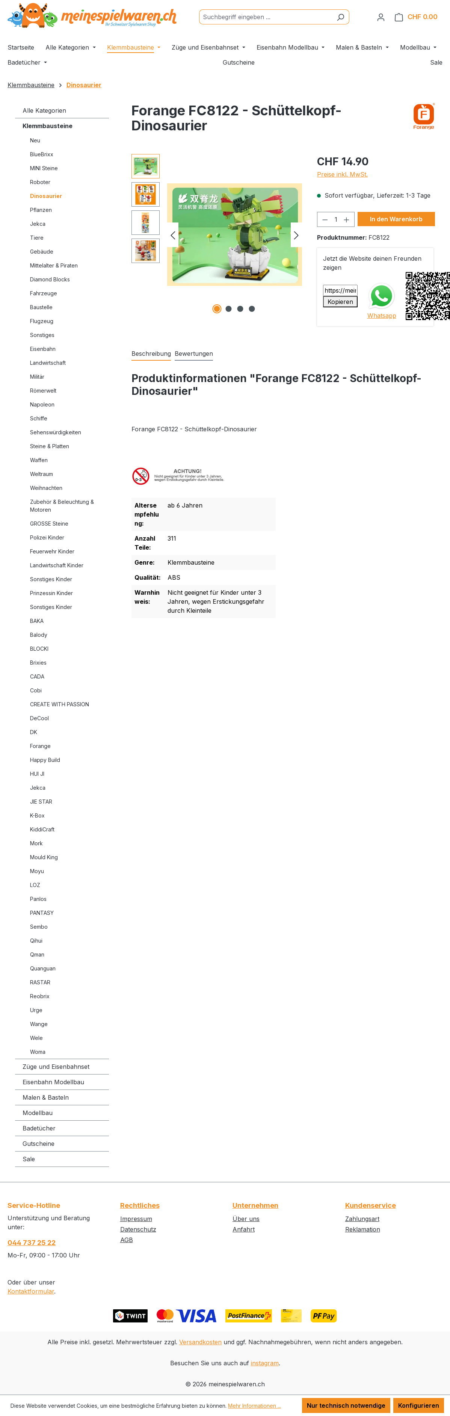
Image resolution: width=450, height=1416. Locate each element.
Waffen (39, 460)
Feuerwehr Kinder (52, 551)
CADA (37, 676)
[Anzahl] (335, 219)
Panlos (38, 899)
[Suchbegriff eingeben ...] (265, 16)
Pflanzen (41, 210)
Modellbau (38, 1113)
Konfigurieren (418, 1405)
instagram (265, 1363)
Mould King (44, 857)
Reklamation (362, 1229)
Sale (29, 1159)
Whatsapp (381, 315)
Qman (37, 954)
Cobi (36, 690)
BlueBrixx (41, 154)
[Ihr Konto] (381, 16)
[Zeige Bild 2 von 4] (229, 309)
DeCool (39, 718)
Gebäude (41, 251)
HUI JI (37, 774)
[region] (217, 235)
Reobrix (40, 996)
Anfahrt (244, 1229)
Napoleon (42, 404)
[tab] (151, 354)
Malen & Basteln (46, 1097)
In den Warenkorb (396, 219)
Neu (35, 140)
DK (33, 732)
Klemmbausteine (47, 126)
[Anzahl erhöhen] (347, 219)
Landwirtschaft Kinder (56, 565)
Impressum (136, 1219)
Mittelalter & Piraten (54, 265)
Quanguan (43, 968)
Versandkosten (200, 1342)
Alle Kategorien (44, 110)
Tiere (37, 237)
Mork (36, 843)
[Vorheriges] (172, 234)
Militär (37, 376)
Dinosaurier (46, 196)
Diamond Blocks (50, 279)
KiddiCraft (42, 829)
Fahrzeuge (43, 293)
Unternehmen (255, 1205)
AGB (126, 1240)
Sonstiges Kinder (51, 579)
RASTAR (40, 982)
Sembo (39, 926)
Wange (39, 1024)
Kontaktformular (31, 1291)
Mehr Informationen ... (254, 1405)
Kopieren (340, 301)
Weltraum (41, 474)
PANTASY (42, 913)
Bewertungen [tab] (194, 353)
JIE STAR (41, 801)
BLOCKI (39, 648)
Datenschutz (138, 1229)
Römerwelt (43, 390)
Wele (36, 1038)
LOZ (35, 885)
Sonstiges (42, 335)
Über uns (246, 1219)
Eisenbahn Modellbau (53, 1082)
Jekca (37, 224)
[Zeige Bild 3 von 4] (240, 309)
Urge (36, 1010)
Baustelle (41, 307)
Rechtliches (140, 1205)
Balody (38, 635)
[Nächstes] (296, 234)
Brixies (38, 662)
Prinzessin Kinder (51, 593)
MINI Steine (44, 168)
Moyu (37, 871)
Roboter (40, 182)
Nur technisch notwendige (346, 1405)
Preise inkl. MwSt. (342, 174)
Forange (40, 746)
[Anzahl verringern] (325, 219)
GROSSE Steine (49, 523)
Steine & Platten (49, 446)
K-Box (37, 815)
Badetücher (39, 1128)
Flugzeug (41, 321)
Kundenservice (370, 1205)
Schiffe (38, 418)
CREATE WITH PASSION (59, 704)
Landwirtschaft (48, 363)
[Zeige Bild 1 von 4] (217, 309)
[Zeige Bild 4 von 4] (252, 309)
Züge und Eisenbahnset (56, 1066)
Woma (37, 1052)
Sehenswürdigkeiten (55, 432)
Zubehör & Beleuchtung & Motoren (62, 506)
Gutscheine (38, 1143)
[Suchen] (340, 16)
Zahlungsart (362, 1219)
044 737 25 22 (32, 1243)
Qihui (36, 940)
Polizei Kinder (47, 537)
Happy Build (45, 760)
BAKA (37, 621)
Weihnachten (46, 488)
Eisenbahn (43, 349)
